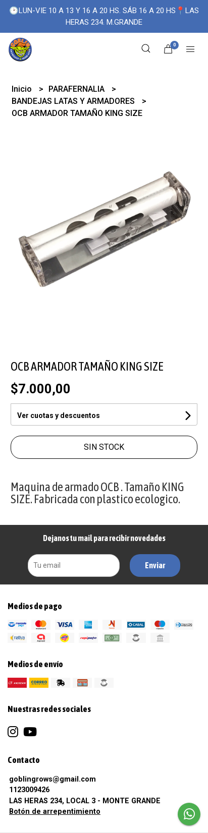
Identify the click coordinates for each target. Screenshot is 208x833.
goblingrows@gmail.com (52, 779)
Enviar (155, 565)
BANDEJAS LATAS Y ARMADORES (74, 101)
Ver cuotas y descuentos (58, 415)
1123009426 (29, 790)
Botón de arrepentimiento (54, 811)
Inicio (23, 89)
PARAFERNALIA (77, 89)
